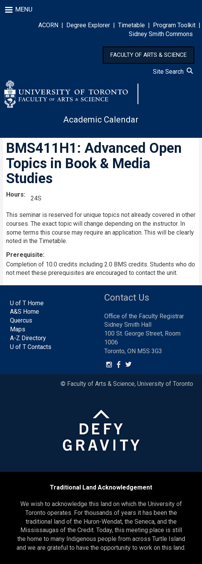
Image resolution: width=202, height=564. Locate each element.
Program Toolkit (174, 25)
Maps (17, 329)
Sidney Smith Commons (161, 34)
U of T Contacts (30, 347)
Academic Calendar (100, 119)
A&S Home (24, 311)
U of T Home (27, 303)
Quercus (21, 320)
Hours (15, 194)
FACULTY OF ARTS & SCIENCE (148, 54)
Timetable (131, 25)
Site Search (173, 71)
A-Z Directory (28, 338)
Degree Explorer (88, 25)
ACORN (48, 25)
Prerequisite (24, 254)
